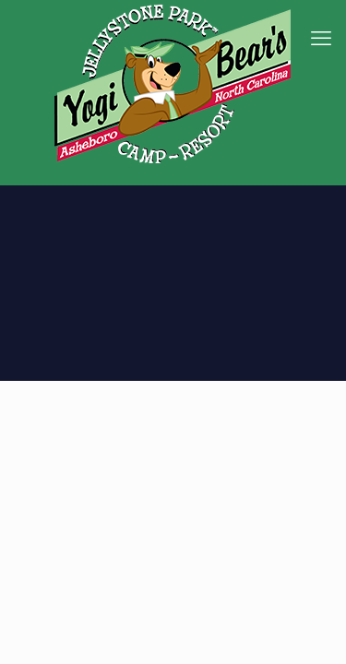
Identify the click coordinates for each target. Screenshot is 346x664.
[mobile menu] (321, 37)
